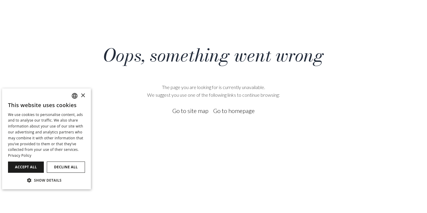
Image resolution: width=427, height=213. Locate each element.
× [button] (83, 95)
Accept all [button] (26, 167)
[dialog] (46, 138)
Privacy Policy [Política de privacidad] (19, 155)
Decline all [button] (66, 167)
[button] (46, 180)
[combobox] (75, 96)
